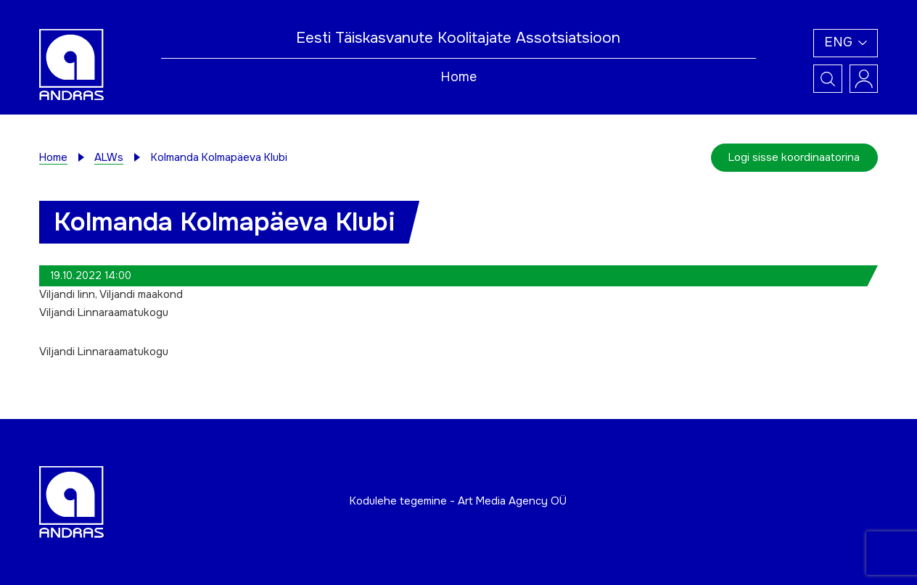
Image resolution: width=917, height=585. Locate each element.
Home (458, 77)
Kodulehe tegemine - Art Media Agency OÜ (458, 501)
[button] (845, 43)
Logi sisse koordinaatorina (794, 158)
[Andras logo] (71, 64)
